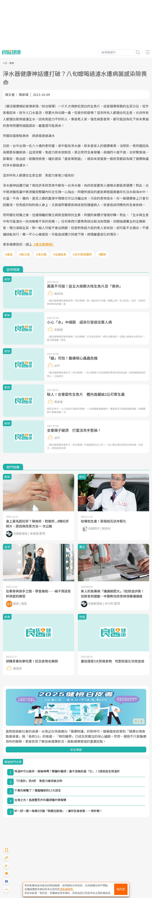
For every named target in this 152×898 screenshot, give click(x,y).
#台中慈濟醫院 (82, 254)
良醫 (5, 62)
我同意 (121, 889)
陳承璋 (23, 94)
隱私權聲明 (66, 889)
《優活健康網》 (43, 244)
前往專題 (76, 749)
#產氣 (9, 254)
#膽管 (102, 254)
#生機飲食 (59, 254)
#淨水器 (41, 254)
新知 (12, 62)
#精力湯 (24, 254)
